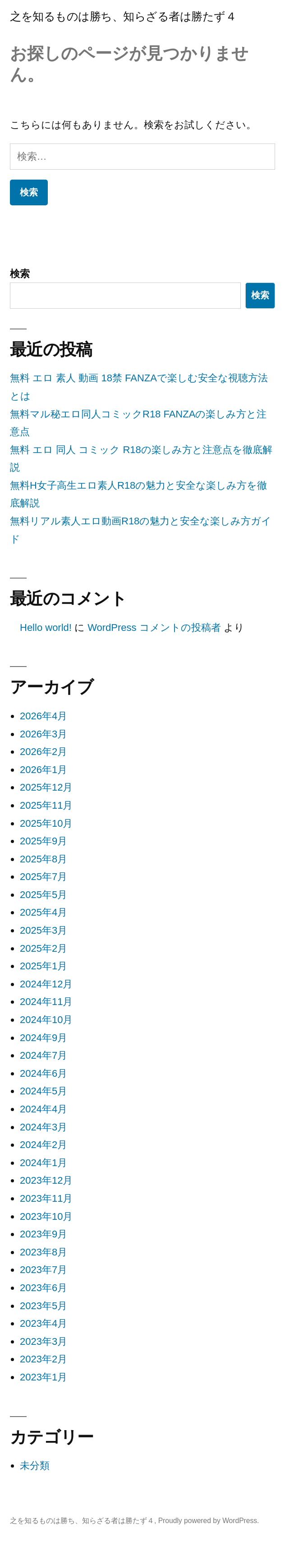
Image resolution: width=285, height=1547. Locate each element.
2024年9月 (43, 1037)
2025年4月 (43, 912)
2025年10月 (46, 823)
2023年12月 (46, 1180)
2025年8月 (43, 859)
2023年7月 (43, 1269)
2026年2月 (43, 751)
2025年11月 (46, 805)
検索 (20, 273)
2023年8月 (43, 1252)
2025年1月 (43, 966)
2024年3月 (43, 1127)
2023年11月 (46, 1198)
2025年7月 (43, 876)
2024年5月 (43, 1091)
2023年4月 (43, 1323)
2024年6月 (43, 1073)
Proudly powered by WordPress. (208, 1520)
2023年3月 (43, 1341)
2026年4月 (43, 716)
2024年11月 (46, 1001)
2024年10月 (46, 1019)
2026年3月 (43, 734)
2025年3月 (43, 930)
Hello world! (46, 627)
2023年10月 (46, 1216)
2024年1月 (43, 1162)
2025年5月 (43, 894)
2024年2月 (43, 1144)
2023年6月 (43, 1287)
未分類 (35, 1465)
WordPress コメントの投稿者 (154, 627)
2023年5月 (43, 1305)
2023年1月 (43, 1377)
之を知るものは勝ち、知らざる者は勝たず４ (123, 16)
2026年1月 (43, 769)
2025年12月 (46, 787)
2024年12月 (46, 984)
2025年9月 (43, 841)
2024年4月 (43, 1109)
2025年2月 (43, 948)
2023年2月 (43, 1359)
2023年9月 (43, 1234)
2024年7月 (43, 1055)
